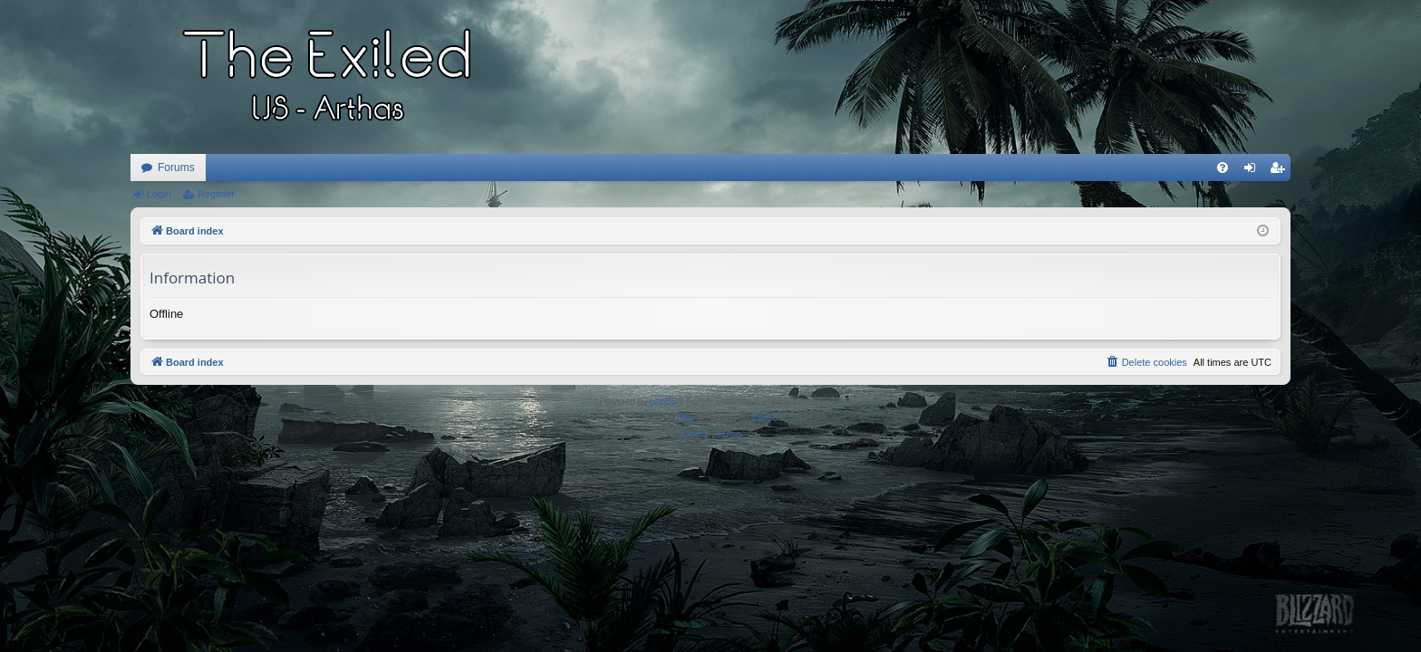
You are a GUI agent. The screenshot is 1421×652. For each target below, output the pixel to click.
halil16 (764, 418)
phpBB (663, 402)
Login (159, 193)
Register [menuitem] (1280, 171)
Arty (687, 418)
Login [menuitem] (1253, 171)
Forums (176, 167)
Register (216, 193)
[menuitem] (1222, 167)
